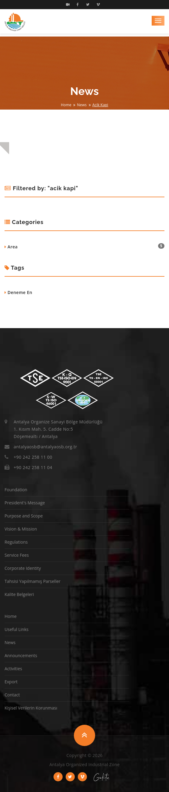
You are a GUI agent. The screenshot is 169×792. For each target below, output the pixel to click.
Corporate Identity (23, 568)
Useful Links (17, 629)
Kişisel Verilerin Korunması (31, 708)
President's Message (25, 503)
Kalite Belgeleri (19, 594)
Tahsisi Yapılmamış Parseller (32, 581)
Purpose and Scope (24, 516)
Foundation (16, 489)
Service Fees (17, 555)
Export (11, 682)
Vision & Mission (21, 529)
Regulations (16, 542)
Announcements (21, 655)
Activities (13, 668)
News (82, 104)
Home (66, 104)
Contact (12, 695)
